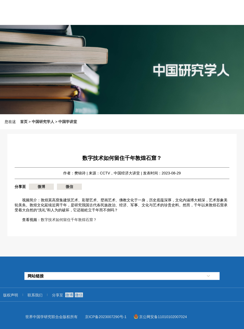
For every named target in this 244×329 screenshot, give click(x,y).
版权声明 (10, 295)
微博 (41, 187)
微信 (69, 187)
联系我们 (35, 295)
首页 (24, 122)
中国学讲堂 (67, 122)
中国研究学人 (43, 122)
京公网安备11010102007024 (163, 317)
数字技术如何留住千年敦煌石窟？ (69, 220)
